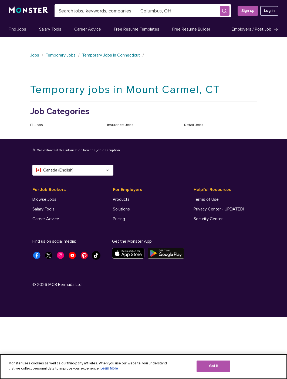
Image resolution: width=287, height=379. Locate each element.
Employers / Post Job (255, 29)
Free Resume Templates (136, 29)
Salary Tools (50, 29)
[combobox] (95, 10)
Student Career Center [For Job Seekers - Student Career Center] (53, 258)
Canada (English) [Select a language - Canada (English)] (73, 170)
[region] (143, 366)
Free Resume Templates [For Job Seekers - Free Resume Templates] (55, 228)
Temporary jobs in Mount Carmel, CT (125, 89)
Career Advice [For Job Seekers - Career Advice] (45, 219)
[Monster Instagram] (62, 319)
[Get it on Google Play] (167, 315)
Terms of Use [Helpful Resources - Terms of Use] (206, 199)
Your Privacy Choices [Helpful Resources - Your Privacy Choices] (219, 258)
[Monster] (28, 10)
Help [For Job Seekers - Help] (36, 267)
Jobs (34, 55)
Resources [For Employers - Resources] (123, 228)
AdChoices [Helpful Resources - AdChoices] (204, 248)
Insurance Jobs (120, 125)
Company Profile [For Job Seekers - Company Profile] (47, 248)
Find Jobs (17, 29)
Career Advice (87, 29)
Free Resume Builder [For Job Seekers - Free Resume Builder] (51, 238)
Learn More (109, 368)
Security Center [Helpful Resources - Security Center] (208, 219)
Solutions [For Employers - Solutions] (121, 209)
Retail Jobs (193, 125)
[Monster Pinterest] (86, 319)
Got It (213, 366)
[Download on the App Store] (130, 315)
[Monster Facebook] (38, 319)
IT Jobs (36, 125)
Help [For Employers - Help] (117, 238)
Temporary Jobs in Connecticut (111, 55)
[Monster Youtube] (74, 319)
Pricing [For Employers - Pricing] (119, 219)
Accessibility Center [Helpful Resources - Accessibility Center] (212, 228)
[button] (224, 11)
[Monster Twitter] (50, 319)
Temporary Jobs (61, 55)
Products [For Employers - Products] (121, 199)
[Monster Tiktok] (98, 319)
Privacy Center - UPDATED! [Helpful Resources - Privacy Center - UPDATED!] (219, 209)
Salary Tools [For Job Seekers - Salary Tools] (43, 209)
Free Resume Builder (191, 29)
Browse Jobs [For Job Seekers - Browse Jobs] (44, 199)
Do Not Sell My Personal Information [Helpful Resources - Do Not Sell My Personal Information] (227, 238)
